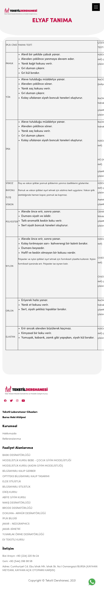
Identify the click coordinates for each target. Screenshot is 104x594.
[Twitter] (11, 400)
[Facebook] (5, 400)
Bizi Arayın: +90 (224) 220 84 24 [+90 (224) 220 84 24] (20, 556)
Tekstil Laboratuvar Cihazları (19, 412)
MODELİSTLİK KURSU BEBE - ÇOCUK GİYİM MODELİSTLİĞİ (36, 460)
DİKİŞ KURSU (9, 492)
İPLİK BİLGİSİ (9, 518)
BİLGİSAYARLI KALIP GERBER (19, 471)
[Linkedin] (23, 400)
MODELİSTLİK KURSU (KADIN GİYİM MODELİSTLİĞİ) (32, 466)
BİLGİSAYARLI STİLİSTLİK (16, 487)
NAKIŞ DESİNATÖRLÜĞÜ (16, 503)
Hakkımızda (9, 433)
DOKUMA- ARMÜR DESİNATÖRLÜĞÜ (24, 513)
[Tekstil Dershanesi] (20, 8)
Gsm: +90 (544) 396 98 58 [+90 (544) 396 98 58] (17, 561)
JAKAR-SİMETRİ (11, 529)
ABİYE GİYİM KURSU (14, 497)
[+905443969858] (92, 582)
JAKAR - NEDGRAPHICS (15, 524)
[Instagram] (17, 400)
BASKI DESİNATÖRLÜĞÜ (16, 455)
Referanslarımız (11, 439)
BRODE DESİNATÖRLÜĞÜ (17, 508)
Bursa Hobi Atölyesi (14, 417)
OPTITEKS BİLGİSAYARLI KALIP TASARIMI (25, 476)
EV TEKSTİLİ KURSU (13, 540)
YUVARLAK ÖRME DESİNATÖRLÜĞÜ (23, 534)
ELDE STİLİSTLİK (11, 481)
